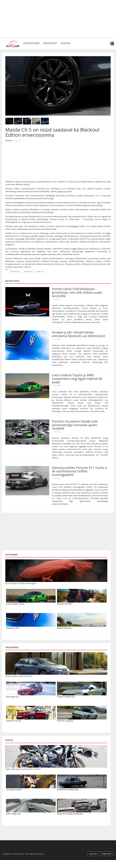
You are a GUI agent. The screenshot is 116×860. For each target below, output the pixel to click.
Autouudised (32, 43)
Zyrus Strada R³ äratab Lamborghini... (21, 583)
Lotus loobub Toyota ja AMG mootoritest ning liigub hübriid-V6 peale (77, 378)
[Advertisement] (58, 19)
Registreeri (107, 853)
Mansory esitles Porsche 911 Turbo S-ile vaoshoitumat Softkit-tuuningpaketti (80, 471)
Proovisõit (54, 43)
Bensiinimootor (15, 271)
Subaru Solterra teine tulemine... (19, 676)
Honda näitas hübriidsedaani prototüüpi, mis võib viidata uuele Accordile (77, 292)
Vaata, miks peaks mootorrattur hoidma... (23, 769)
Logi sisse (93, 853)
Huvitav (72, 43)
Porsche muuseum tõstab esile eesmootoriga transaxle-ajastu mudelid (75, 425)
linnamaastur (28, 271)
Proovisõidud (12, 647)
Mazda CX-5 (40, 271)
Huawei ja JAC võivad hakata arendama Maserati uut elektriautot (78, 334)
